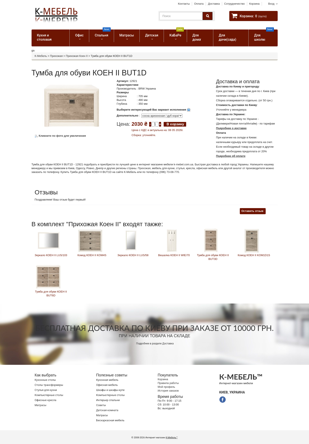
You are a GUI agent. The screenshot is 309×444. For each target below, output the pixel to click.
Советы (101, 405)
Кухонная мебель (107, 379)
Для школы (264, 35)
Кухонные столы (45, 379)
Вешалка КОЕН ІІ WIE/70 (174, 255)
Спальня (102, 33)
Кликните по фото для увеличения (60, 135)
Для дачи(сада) (227, 37)
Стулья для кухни (46, 390)
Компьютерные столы (49, 395)
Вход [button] (271, 3)
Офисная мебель (107, 384)
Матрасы (126, 35)
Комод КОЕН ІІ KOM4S (91, 255)
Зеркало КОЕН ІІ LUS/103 (51, 255)
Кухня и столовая (44, 37)
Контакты (184, 3)
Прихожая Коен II (77, 56)
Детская (151, 35)
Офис (79, 35)
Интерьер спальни (108, 400)
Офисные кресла (45, 400)
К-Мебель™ (172, 437)
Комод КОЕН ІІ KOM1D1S (254, 255)
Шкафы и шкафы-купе (110, 390)
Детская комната (107, 410)
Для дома (196, 37)
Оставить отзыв (252, 211)
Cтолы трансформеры (49, 384)
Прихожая (56, 56)
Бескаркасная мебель (110, 420)
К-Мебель (41, 56)
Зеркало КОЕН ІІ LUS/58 (133, 255)
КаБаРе (176, 33)
